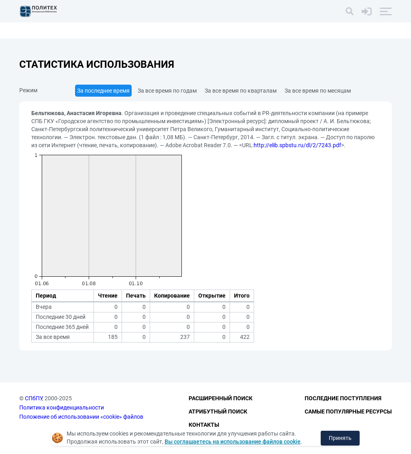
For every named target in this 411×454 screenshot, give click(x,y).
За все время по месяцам (318, 90)
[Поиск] (350, 11)
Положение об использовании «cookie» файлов (81, 416)
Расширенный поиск (220, 398)
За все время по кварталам (241, 90)
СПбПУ (33, 398)
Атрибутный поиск (218, 411)
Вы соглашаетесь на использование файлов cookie (233, 441)
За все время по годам (167, 90)
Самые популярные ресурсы (348, 411)
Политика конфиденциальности (61, 407)
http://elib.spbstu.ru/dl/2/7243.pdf (297, 145)
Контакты (204, 425)
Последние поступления (343, 398)
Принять (340, 438)
